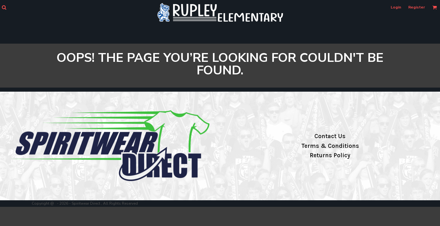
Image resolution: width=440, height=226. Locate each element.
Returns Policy (330, 155)
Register (416, 7)
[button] (4, 7)
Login (396, 7)
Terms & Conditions (330, 146)
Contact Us (329, 136)
